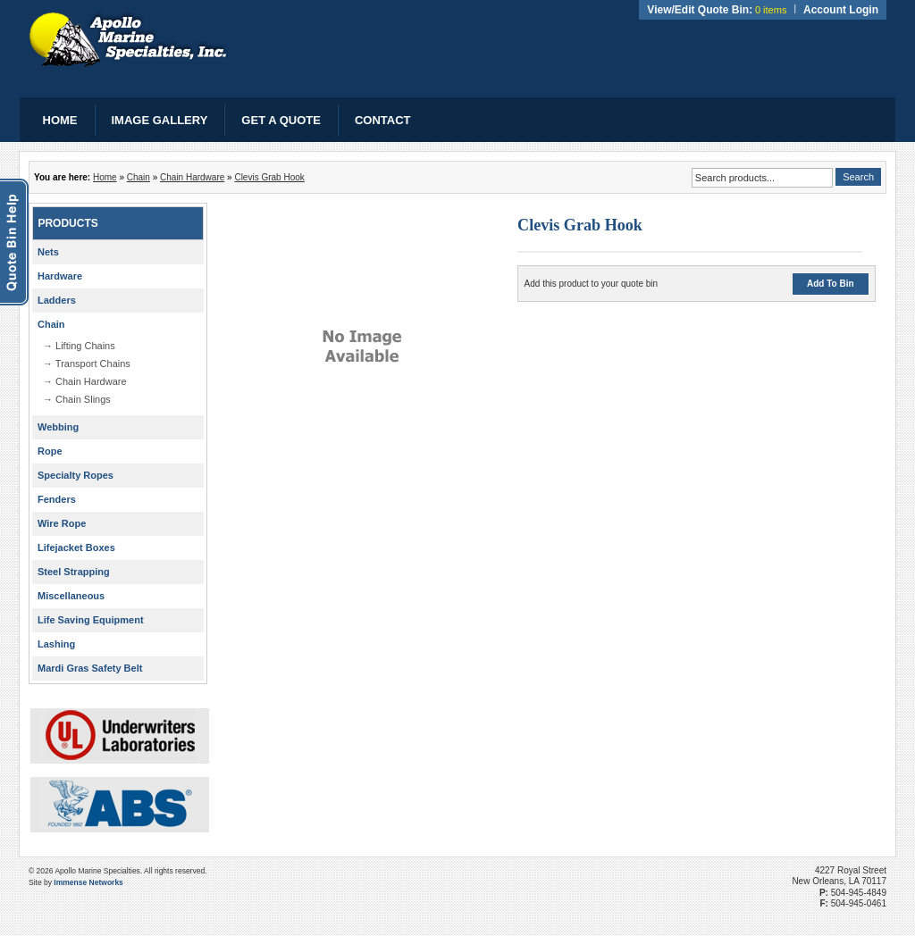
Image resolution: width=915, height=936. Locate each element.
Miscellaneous (71, 595)
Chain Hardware (192, 177)
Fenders (57, 499)
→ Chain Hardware (85, 381)
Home (60, 120)
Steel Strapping (74, 571)
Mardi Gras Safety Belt (90, 668)
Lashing (56, 644)
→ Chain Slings (77, 399)
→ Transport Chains (86, 363)
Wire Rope (62, 523)
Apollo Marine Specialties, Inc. (129, 39)
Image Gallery (160, 120)
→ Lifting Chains (79, 345)
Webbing (58, 427)
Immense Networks (88, 882)
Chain (138, 177)
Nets (48, 252)
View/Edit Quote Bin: (699, 10)
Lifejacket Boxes (76, 547)
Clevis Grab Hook (269, 177)
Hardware (60, 276)
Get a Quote (281, 120)
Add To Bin (830, 283)
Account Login (840, 10)
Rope (50, 451)
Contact (383, 120)
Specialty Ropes (75, 475)
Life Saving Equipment (91, 619)
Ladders (57, 300)
